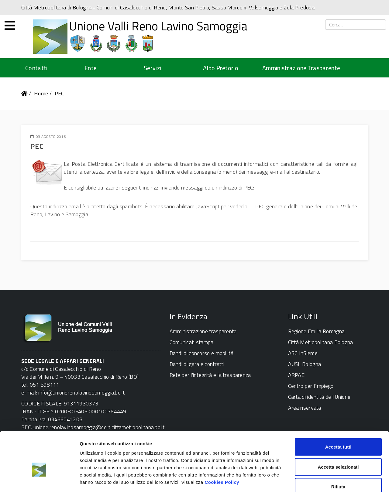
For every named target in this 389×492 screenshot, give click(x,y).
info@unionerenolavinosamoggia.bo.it (81, 392)
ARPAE (296, 375)
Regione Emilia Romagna (316, 331)
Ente (90, 68)
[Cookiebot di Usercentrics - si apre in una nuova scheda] (39, 480)
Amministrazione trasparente (203, 331)
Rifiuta (338, 452)
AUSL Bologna (304, 364)
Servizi (152, 68)
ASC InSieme (303, 353)
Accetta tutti (338, 412)
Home (41, 93)
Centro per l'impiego (311, 386)
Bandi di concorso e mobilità (201, 353)
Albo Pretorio (220, 68)
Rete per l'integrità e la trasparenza (210, 375)
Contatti (36, 68)
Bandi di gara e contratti (197, 364)
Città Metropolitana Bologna (320, 342)
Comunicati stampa (192, 342)
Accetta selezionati (338, 432)
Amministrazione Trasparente (301, 68)
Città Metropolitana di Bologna (56, 7)
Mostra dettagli (319, 480)
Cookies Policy (222, 447)
